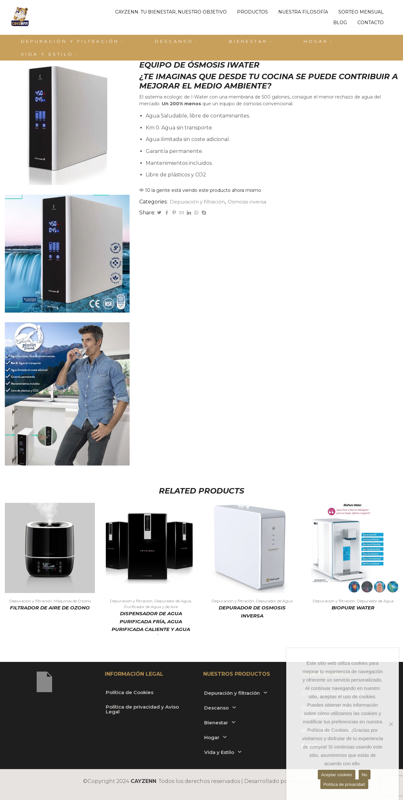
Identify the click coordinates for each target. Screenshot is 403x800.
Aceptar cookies (336, 774)
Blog (340, 22)
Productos (252, 12)
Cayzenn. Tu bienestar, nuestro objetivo (171, 12)
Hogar (318, 41)
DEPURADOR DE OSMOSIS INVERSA (252, 612)
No (364, 774)
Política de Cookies (76, 692)
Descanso (176, 41)
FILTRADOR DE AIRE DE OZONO (50, 608)
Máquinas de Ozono (72, 600)
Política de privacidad (344, 784)
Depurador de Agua (172, 600)
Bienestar (250, 41)
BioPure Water (353, 608)
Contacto (370, 22)
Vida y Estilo (49, 54)
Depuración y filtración (72, 41)
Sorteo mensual (361, 12)
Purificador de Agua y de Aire (151, 606)
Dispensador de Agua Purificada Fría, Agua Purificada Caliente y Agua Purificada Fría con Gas (151, 626)
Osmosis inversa (251, 202)
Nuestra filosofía (303, 12)
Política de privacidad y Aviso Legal (81, 709)
